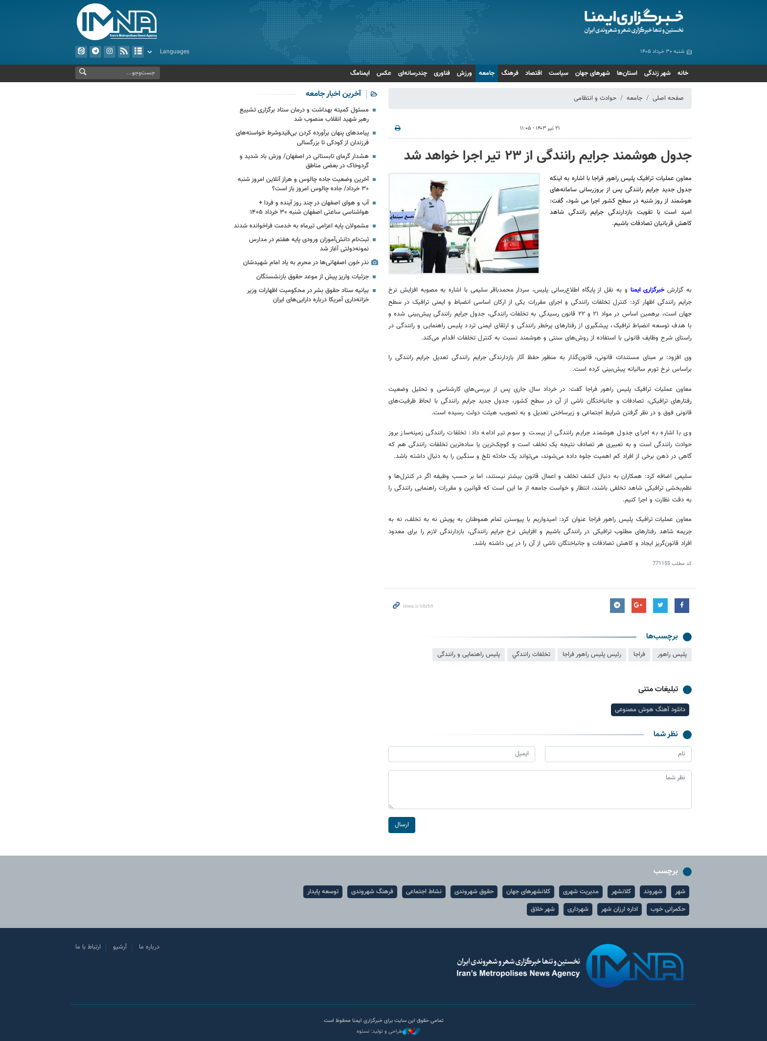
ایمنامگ (360, 73)
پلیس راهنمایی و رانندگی (468, 654)
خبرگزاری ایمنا (648, 290)
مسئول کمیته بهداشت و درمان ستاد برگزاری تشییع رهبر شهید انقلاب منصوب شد (304, 114)
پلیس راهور (672, 654)
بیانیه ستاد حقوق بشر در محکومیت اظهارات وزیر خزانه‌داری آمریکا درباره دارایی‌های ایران (308, 295)
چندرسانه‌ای (412, 73)
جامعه (487, 73)
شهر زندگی (657, 73)
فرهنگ (510, 73)
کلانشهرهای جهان (528, 892)
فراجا (639, 654)
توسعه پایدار (322, 892)
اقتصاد (533, 73)
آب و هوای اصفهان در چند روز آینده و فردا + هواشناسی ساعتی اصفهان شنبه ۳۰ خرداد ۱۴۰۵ (309, 207)
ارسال (402, 825)
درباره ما (149, 947)
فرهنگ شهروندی (372, 892)
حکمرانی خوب (668, 909)
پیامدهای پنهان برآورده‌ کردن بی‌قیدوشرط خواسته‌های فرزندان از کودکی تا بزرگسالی (302, 137)
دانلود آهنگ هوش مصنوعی (650, 710)
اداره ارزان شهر (619, 909)
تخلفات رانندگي (531, 654)
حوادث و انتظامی (595, 98)
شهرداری (577, 909)
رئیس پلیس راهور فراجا (592, 654)
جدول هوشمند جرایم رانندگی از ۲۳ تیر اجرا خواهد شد (548, 156)
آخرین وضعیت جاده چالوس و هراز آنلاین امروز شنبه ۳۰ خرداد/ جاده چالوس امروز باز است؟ (303, 184)
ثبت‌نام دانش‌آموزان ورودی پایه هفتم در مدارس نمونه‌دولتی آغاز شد (309, 244)
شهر (680, 892)
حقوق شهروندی (474, 892)
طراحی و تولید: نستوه (388, 1032)
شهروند (653, 892)
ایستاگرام (109, 52)
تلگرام (95, 52)
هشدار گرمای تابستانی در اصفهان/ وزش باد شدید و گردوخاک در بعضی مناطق (304, 161)
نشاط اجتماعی (424, 892)
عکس (384, 73)
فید (124, 52)
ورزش (464, 73)
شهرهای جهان (592, 73)
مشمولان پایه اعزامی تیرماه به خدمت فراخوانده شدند (301, 226)
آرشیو (138, 52)
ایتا (81, 52)
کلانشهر (621, 892)
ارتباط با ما (88, 947)
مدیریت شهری (581, 892)
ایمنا (592, 22)
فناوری (442, 73)
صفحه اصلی (668, 98)
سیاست (558, 73)
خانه (682, 73)
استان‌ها (627, 73)
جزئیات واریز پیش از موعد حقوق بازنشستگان (312, 277)
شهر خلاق (543, 909)
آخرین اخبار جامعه (333, 94)
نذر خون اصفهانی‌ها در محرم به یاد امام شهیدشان (306, 263)
